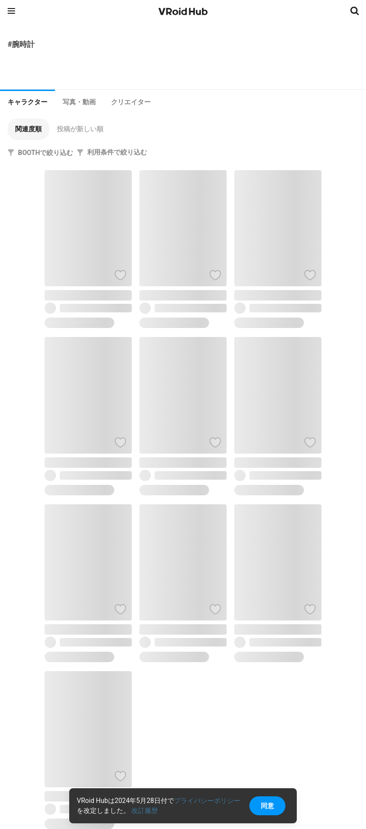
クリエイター (131, 102)
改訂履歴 (144, 810)
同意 (267, 806)
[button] (28, 129)
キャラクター (27, 102)
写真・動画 (79, 102)
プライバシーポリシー (207, 800)
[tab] (27, 101)
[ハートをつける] (120, 274)
